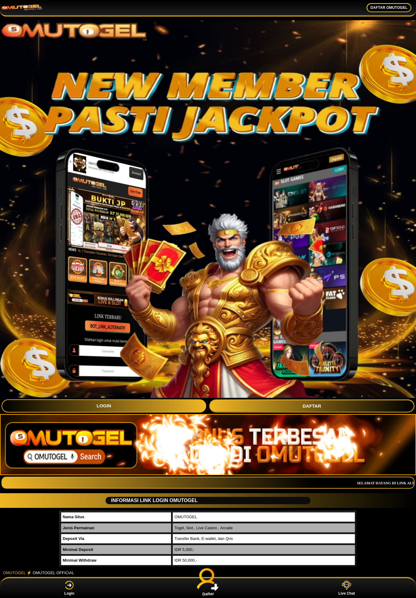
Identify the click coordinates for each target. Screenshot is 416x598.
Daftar (208, 587)
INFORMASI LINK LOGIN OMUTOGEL (152, 500)
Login (69, 588)
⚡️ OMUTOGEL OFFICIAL (50, 572)
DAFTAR (312, 406)
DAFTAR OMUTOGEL (388, 8)
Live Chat (346, 588)
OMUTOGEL (14, 572)
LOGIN (104, 405)
